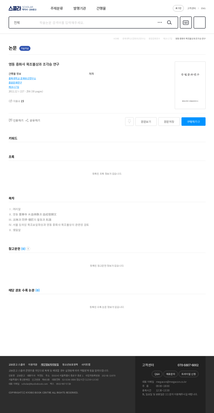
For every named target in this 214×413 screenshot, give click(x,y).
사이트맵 (85, 364)
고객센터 (191, 8)
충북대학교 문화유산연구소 (22, 78)
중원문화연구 (15, 82)
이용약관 (32, 364)
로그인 (178, 8)
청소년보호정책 (70, 364)
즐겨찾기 (129, 121)
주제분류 (56, 8)
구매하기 (192, 121)
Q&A (157, 374)
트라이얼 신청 (188, 374)
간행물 (101, 8)
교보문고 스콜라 (17, 364)
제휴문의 (170, 374)
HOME (116, 38)
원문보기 (146, 121)
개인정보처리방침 (50, 364)
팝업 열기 (28, 249)
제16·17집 (14, 87)
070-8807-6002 (188, 365)
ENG (203, 8)
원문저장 (169, 121)
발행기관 (79, 8)
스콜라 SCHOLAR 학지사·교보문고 (22, 10)
